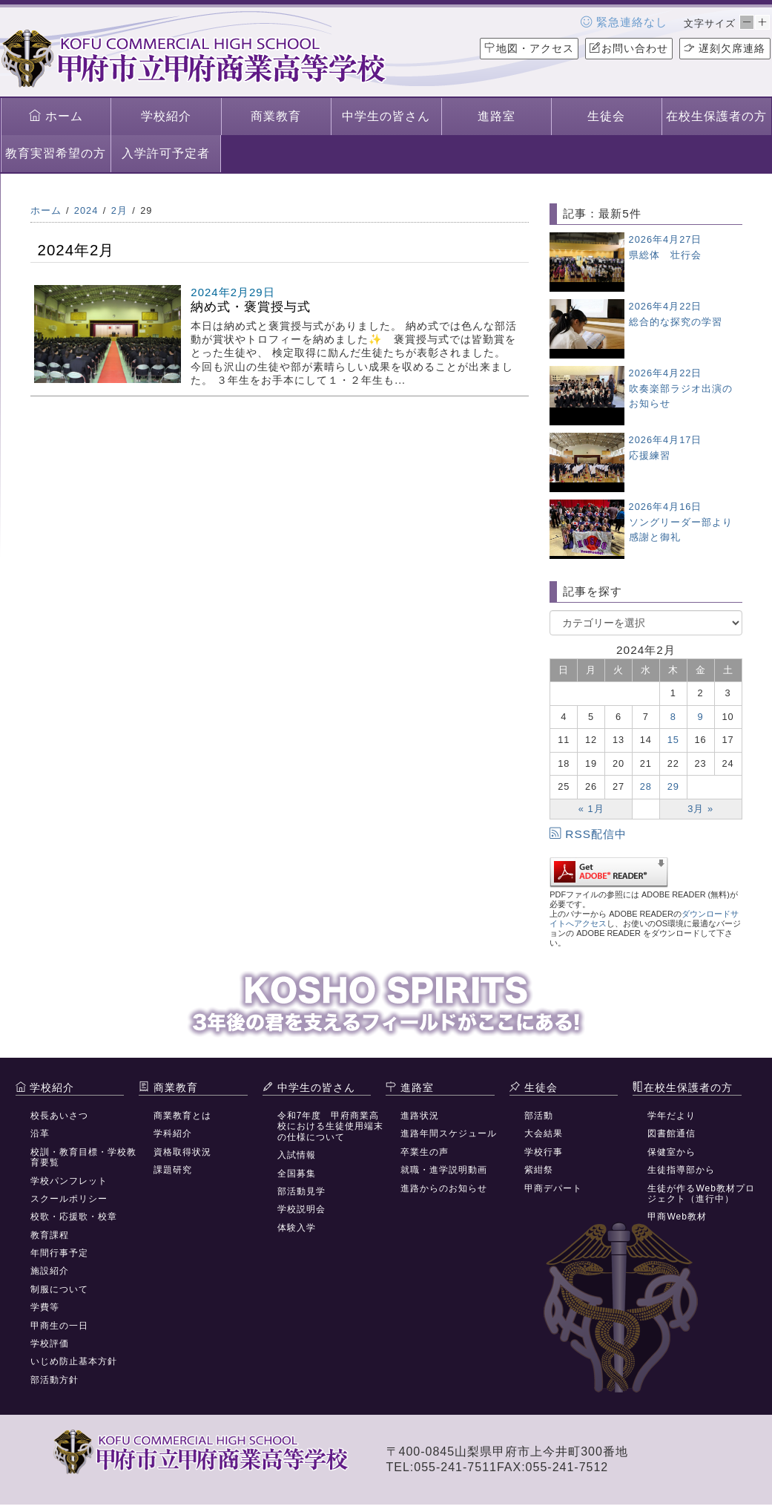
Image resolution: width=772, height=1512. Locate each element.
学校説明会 (301, 1209)
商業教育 (276, 116)
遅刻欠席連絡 (725, 48)
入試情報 (296, 1155)
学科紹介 (173, 1133)
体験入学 (296, 1228)
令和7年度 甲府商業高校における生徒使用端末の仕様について (330, 1126)
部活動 (538, 1115)
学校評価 (49, 1343)
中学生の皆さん (386, 116)
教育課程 (49, 1235)
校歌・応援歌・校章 (73, 1216)
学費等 (44, 1307)
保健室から (671, 1152)
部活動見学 (301, 1191)
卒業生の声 (424, 1152)
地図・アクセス (529, 48)
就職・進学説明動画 (443, 1170)
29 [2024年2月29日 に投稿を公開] (673, 786)
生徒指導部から (681, 1170)
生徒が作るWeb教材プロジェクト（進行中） (700, 1193)
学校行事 (543, 1152)
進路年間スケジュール (448, 1133)
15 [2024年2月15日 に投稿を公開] (673, 739)
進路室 (496, 116)
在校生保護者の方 (716, 116)
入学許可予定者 (166, 153)
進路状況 (419, 1115)
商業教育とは (182, 1115)
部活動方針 (54, 1380)
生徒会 (606, 116)
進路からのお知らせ (443, 1188)
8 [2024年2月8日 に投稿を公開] (673, 716)
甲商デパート (553, 1188)
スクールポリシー (69, 1199)
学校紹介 (166, 116)
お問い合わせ (629, 48)
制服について (59, 1289)
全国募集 (296, 1173)
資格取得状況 (182, 1152)
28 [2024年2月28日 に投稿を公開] (646, 786)
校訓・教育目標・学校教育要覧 (83, 1157)
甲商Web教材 (676, 1216)
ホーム (56, 115)
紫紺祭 (538, 1170)
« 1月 (591, 808)
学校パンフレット (69, 1181)
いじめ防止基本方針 (73, 1361)
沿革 (40, 1133)
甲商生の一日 (59, 1325)
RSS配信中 (588, 834)
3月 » (700, 808)
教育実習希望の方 (55, 153)
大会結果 (543, 1133)
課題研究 (173, 1170)
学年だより (671, 1115)
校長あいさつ (59, 1115)
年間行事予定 (59, 1253)
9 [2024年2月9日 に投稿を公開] (701, 716)
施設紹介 (49, 1271)
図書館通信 (671, 1133)
